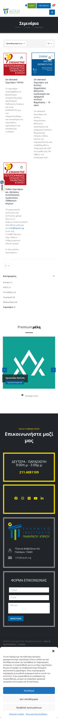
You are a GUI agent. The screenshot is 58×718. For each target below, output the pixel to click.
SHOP (31, 5)
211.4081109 (29, 472)
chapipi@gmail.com (22, 395)
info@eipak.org (16, 228)
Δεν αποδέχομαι (29, 699)
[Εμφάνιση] (49, 43)
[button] (53, 650)
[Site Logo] (11, 10)
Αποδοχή (29, 690)
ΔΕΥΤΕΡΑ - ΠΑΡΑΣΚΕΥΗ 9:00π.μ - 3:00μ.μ (29, 463)
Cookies (21, 644)
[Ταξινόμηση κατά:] (15, 43)
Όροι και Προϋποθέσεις (36, 714)
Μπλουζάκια (9, 302)
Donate (6, 282)
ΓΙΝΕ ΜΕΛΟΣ (44, 5)
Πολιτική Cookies (16, 714)
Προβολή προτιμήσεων (29, 707)
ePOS (5, 287)
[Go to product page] (15, 64)
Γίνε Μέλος (8, 292)
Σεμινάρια (8, 307)
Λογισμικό (8, 297)
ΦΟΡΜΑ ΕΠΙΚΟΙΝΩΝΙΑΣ (29, 580)
